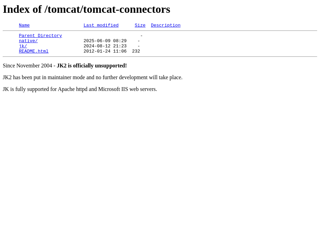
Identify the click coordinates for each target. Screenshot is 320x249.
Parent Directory (40, 37)
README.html (34, 56)
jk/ (23, 50)
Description (166, 26)
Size (140, 26)
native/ (28, 43)
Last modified (101, 26)
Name (24, 26)
